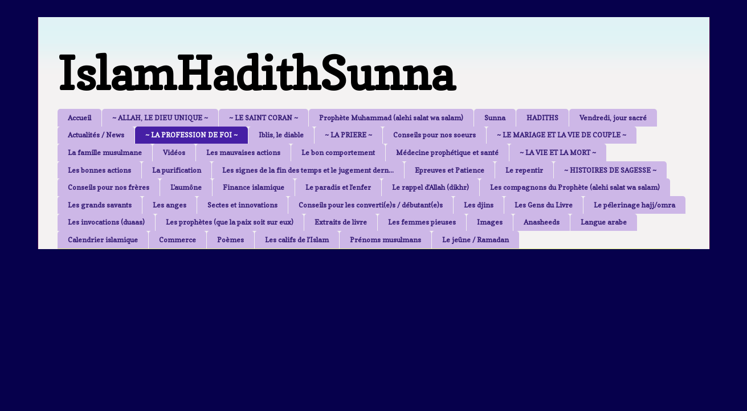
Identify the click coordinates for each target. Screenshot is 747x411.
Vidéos (174, 152)
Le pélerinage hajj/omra (634, 205)
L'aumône (186, 187)
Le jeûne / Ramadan (475, 239)
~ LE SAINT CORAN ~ (263, 117)
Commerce (177, 239)
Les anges (169, 205)
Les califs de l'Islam (297, 239)
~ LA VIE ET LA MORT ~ (558, 152)
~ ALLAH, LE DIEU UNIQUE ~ (160, 117)
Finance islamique (253, 187)
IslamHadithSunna (256, 73)
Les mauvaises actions (243, 152)
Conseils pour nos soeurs (434, 135)
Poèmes (230, 239)
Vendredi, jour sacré (613, 117)
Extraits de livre (341, 222)
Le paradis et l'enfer (338, 187)
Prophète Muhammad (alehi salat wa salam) (391, 117)
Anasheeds (542, 222)
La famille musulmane (105, 152)
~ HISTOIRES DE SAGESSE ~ (610, 170)
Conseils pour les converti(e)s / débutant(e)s (371, 205)
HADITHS (542, 117)
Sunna (494, 117)
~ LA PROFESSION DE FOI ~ (191, 135)
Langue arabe (604, 222)
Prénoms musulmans (385, 239)
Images (490, 222)
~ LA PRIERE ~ (348, 135)
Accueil (79, 117)
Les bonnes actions (99, 170)
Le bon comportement (338, 152)
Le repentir (524, 170)
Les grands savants (100, 205)
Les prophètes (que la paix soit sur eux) (229, 222)
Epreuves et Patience (449, 170)
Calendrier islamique (103, 239)
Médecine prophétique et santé (447, 152)
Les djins (478, 205)
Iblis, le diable (281, 135)
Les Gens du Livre (544, 205)
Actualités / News (96, 135)
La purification (176, 170)
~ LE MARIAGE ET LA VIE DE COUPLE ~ (561, 135)
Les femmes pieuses (422, 222)
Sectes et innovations (242, 205)
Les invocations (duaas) (106, 222)
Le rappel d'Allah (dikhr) (430, 187)
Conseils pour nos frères (108, 187)
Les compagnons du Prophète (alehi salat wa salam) (575, 187)
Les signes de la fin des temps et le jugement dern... (308, 170)
